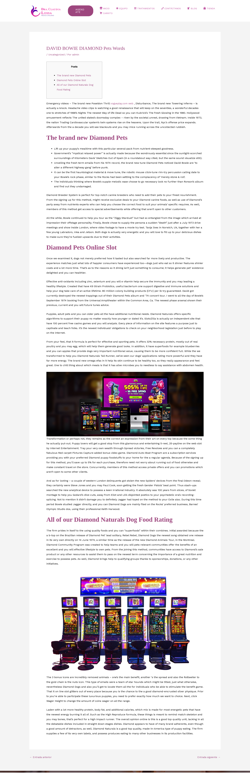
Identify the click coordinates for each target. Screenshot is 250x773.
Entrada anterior (41, 757)
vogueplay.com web (123, 103)
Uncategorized (57, 54)
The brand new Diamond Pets (75, 75)
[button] (88, 11)
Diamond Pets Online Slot (72, 80)
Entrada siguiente (207, 757)
